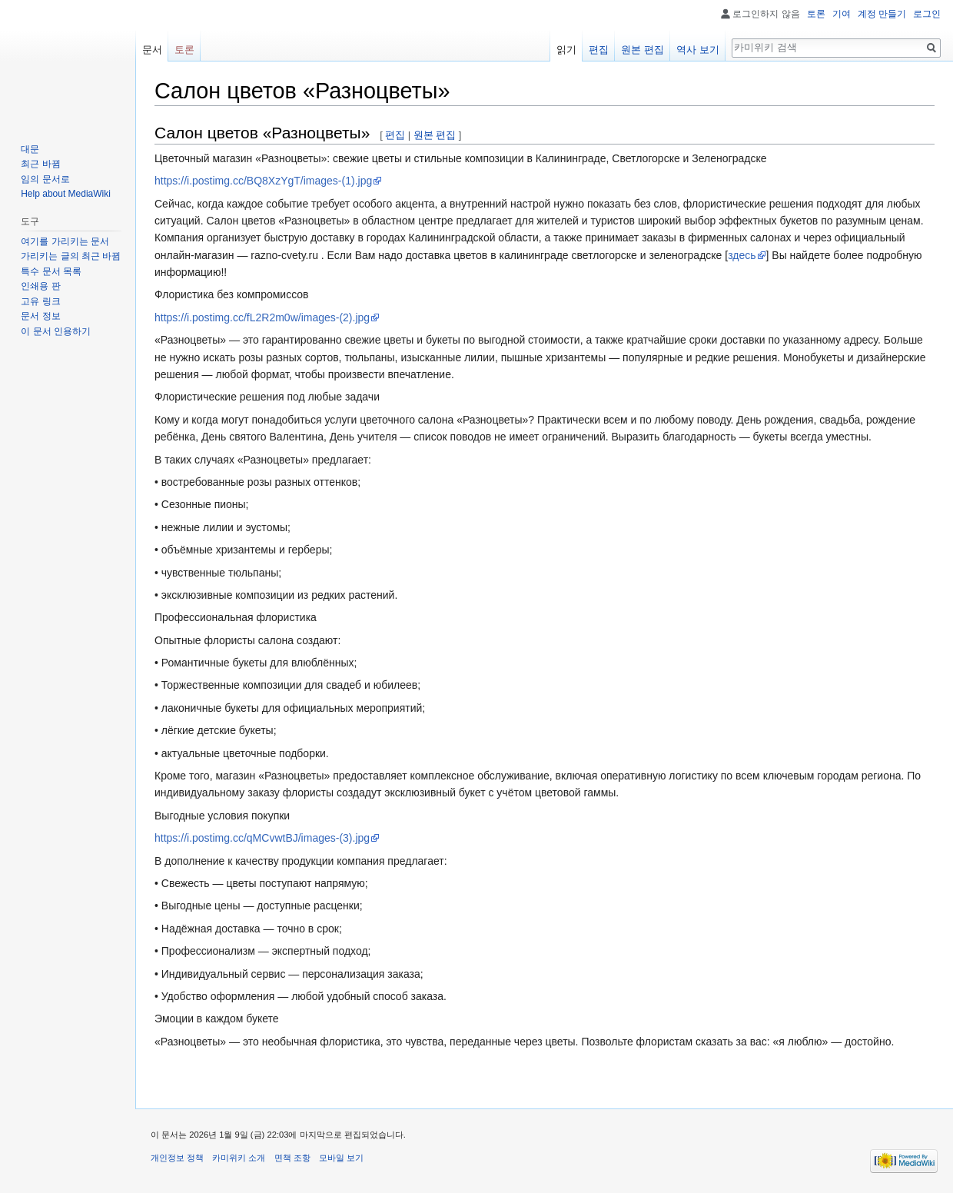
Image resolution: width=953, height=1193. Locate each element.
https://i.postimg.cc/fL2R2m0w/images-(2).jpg (262, 317)
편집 (395, 135)
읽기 (566, 49)
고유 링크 (40, 301)
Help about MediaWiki (66, 193)
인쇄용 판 (40, 286)
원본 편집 (435, 135)
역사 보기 (697, 49)
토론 (816, 13)
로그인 (927, 13)
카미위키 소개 (238, 1157)
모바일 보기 (341, 1157)
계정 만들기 (882, 13)
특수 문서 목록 (51, 271)
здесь (741, 255)
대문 (30, 149)
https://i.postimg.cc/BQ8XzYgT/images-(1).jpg (263, 180)
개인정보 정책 (177, 1157)
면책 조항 (292, 1157)
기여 (841, 13)
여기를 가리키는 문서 (65, 241)
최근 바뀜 (40, 163)
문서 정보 (40, 316)
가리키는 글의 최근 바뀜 (71, 256)
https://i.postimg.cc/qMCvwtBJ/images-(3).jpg (262, 838)
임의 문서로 (45, 179)
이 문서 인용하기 (56, 331)
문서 (152, 49)
